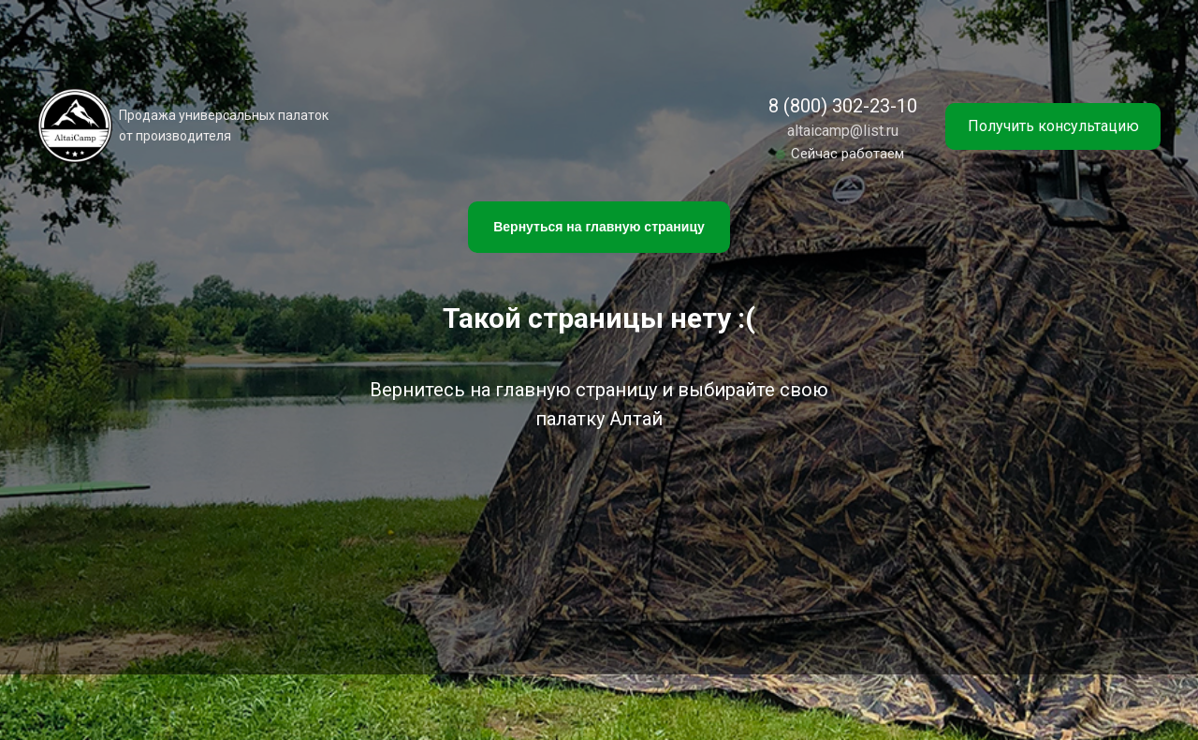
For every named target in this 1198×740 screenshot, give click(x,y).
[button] (1053, 126)
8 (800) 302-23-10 (842, 106)
